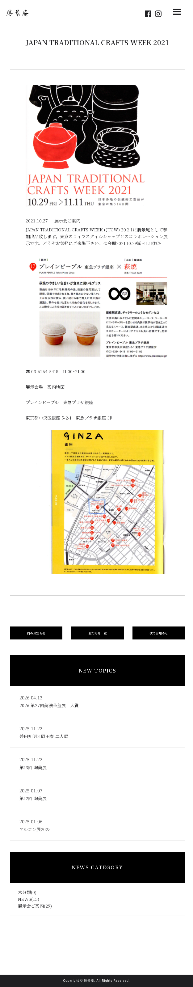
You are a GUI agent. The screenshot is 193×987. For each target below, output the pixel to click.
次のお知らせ (158, 633)
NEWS (24, 899)
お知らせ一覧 (97, 633)
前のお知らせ (36, 633)
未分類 (24, 892)
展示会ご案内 (31, 906)
